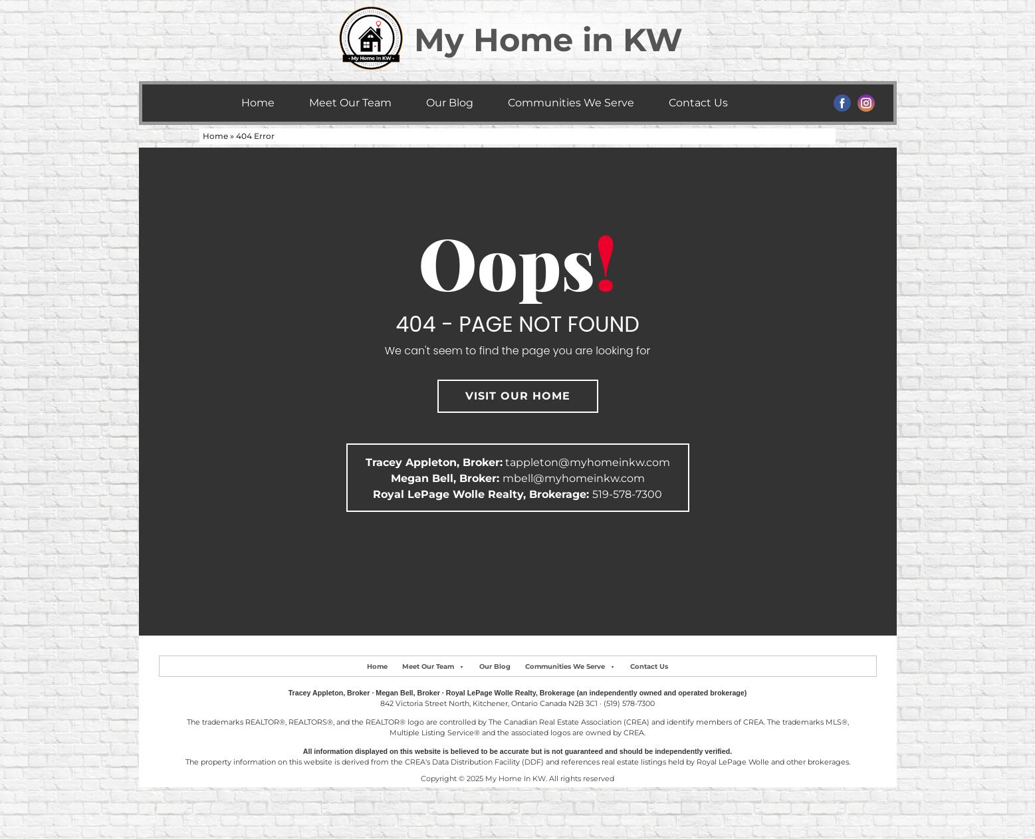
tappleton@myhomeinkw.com (587, 462)
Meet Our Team (350, 102)
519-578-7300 (627, 494)
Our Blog (449, 102)
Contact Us (698, 102)
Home (258, 102)
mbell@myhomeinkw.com (574, 478)
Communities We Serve (571, 102)
